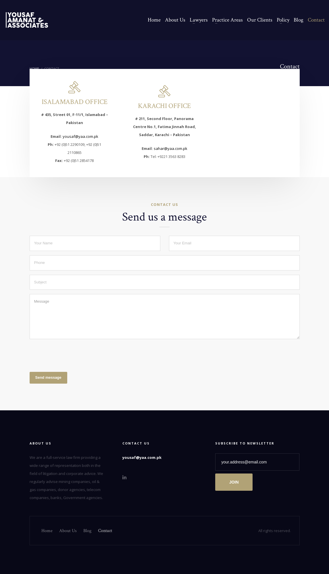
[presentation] (73, 354)
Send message (48, 377)
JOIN (234, 482)
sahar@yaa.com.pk (170, 148)
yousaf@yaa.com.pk (80, 136)
